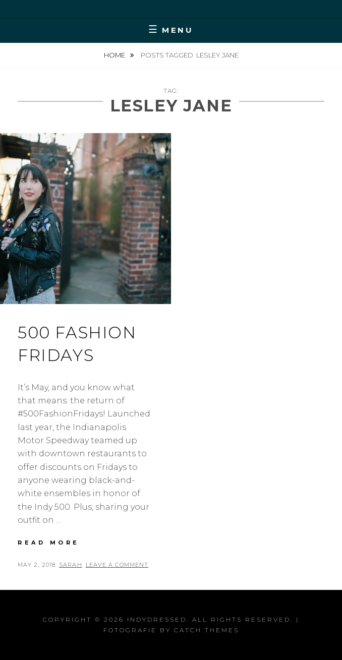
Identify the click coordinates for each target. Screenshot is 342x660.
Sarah (70, 564)
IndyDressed (157, 619)
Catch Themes (206, 630)
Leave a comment (117, 564)
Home (115, 55)
